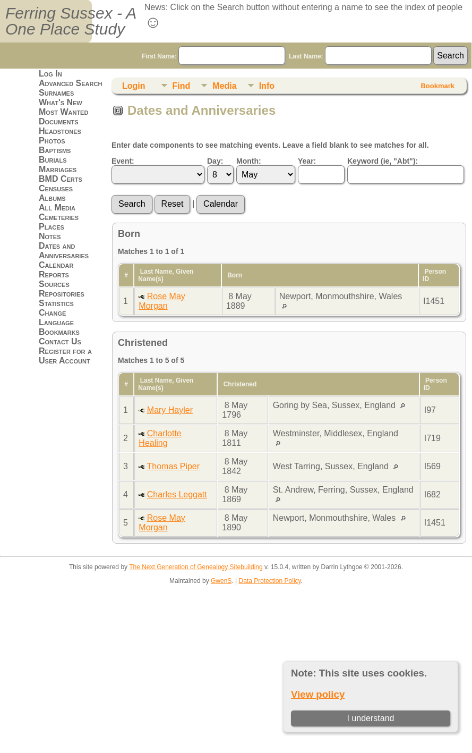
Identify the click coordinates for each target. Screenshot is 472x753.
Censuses (56, 188)
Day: (215, 161)
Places (51, 226)
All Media (57, 207)
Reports (54, 274)
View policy (318, 694)
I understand (370, 718)
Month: (248, 161)
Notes (50, 236)
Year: (307, 161)
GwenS (221, 581)
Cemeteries (59, 217)
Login (133, 85)
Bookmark (437, 86)
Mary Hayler (170, 409)
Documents (59, 121)
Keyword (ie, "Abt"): (382, 161)
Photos (52, 140)
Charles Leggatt (177, 494)
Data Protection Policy (270, 581)
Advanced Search (70, 83)
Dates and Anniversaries (64, 250)
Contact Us (60, 341)
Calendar (56, 264)
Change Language (56, 317)
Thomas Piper (173, 466)
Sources (54, 284)
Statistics (56, 303)
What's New (60, 102)
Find (182, 85)
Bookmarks (59, 331)
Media (224, 85)
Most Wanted (63, 111)
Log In (50, 73)
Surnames (56, 92)
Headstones (60, 131)
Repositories (61, 293)
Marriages (57, 169)
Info (266, 85)
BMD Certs (60, 178)
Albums (52, 197)
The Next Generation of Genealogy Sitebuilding (196, 567)
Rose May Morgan (162, 301)
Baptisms (55, 150)
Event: (122, 161)
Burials (53, 159)
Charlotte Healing (160, 438)
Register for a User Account (65, 355)
